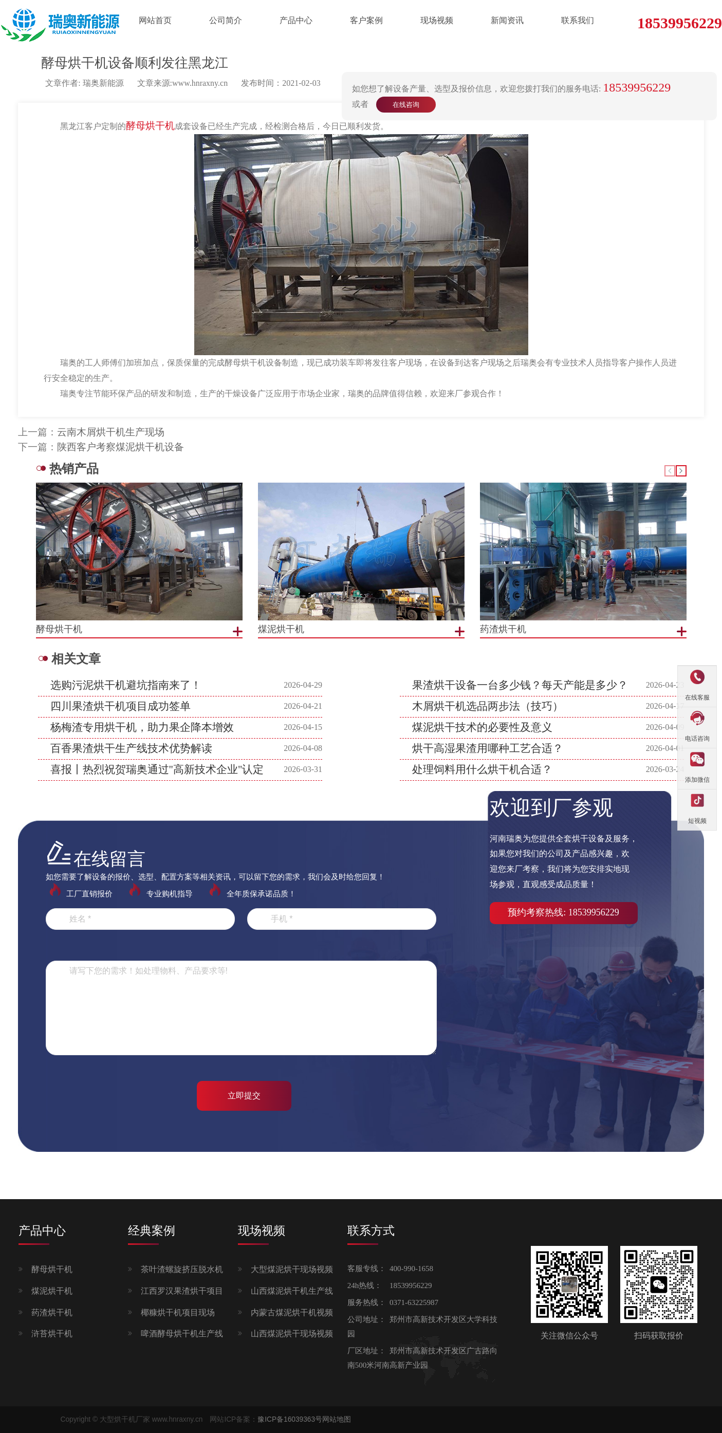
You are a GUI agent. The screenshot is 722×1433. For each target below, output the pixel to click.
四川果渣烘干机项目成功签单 (120, 706)
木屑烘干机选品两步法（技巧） (487, 706)
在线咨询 (406, 104)
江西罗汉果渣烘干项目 (182, 1291)
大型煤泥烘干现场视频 (292, 1269)
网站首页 (155, 20)
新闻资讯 (507, 20)
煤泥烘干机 (51, 1291)
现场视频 (436, 20)
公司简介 (225, 20)
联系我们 (577, 20)
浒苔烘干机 (51, 1333)
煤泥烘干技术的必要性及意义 (482, 727)
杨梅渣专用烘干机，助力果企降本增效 (142, 727)
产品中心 (296, 20)
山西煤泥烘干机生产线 (292, 1291)
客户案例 (366, 20)
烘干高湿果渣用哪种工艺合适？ (487, 748)
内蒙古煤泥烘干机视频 (292, 1312)
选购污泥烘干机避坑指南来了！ (125, 685)
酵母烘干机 (51, 1269)
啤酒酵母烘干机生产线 (182, 1333)
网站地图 (336, 1419)
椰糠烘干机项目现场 (178, 1312)
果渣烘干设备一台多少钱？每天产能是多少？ (520, 685)
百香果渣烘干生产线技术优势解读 (131, 748)
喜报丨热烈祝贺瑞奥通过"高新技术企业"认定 (157, 769)
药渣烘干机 (51, 1312)
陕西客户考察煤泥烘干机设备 (120, 447)
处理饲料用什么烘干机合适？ (482, 769)
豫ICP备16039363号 (289, 1419)
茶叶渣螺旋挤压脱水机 (182, 1269)
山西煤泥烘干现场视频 (292, 1333)
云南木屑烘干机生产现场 (110, 432)
